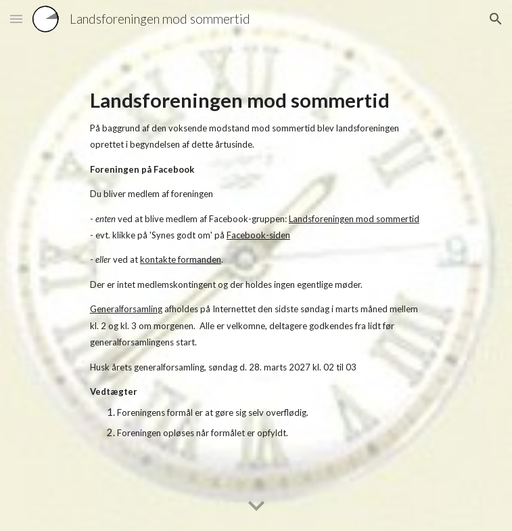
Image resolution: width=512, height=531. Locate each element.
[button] (16, 18)
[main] (256, 265)
